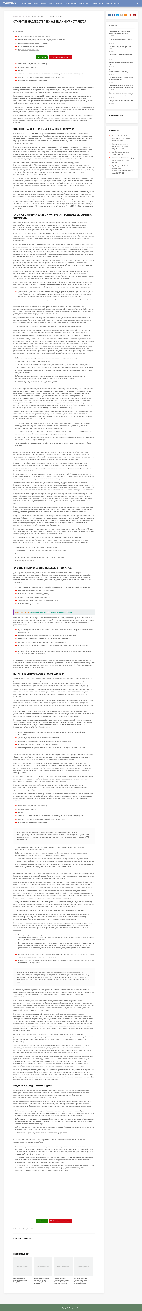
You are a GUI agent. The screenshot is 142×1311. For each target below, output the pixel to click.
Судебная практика (116, 3)
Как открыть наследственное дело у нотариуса (35, 43)
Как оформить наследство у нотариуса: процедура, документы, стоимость (45, 40)
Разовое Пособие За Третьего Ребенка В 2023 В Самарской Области (123, 138)
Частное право (101, 3)
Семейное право (74, 3)
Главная (16, 16)
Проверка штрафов (59, 3)
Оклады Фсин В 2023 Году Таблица (121, 101)
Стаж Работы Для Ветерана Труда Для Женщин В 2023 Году (122, 160)
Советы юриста (88, 3)
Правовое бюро (11, 3)
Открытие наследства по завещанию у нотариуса (36, 36)
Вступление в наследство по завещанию (33, 46)
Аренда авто (30, 3)
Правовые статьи (43, 3)
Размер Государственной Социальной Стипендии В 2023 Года (121, 147)
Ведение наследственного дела (30, 50)
